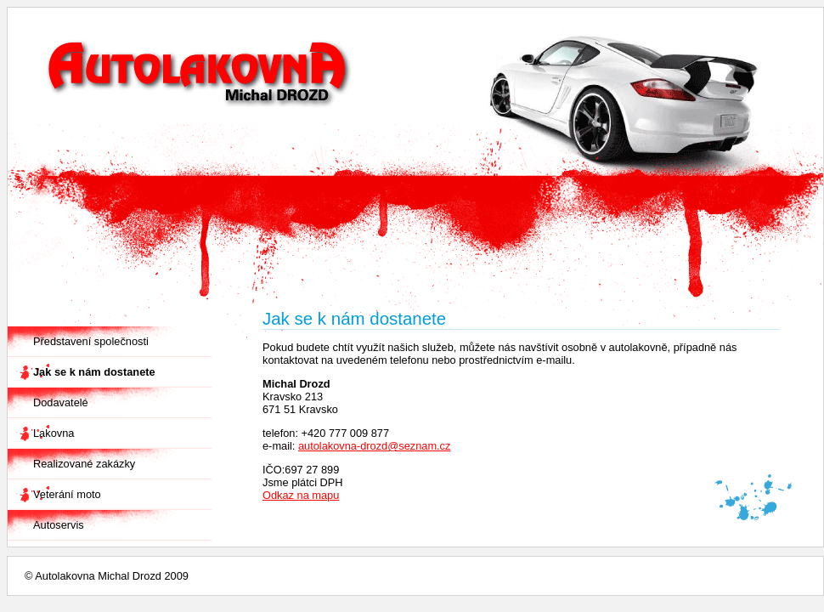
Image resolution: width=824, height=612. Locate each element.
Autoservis (58, 524)
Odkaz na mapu (300, 495)
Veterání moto (67, 494)
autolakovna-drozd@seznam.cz (374, 445)
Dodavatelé (60, 402)
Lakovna (53, 433)
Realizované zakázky (84, 463)
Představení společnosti (91, 341)
